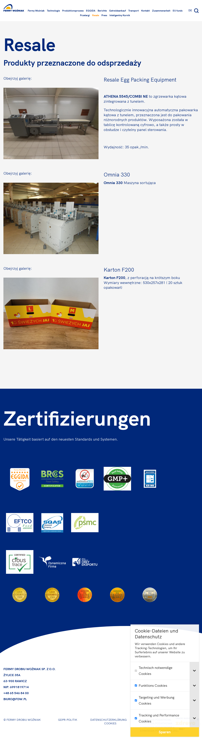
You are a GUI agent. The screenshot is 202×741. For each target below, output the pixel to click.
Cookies (110, 723)
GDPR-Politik (67, 719)
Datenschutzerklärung (108, 719)
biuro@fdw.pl (15, 699)
